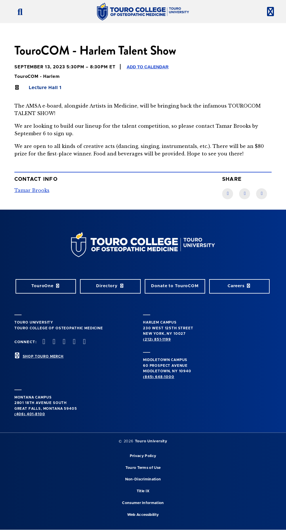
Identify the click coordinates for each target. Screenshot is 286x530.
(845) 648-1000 (158, 377)
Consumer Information (143, 503)
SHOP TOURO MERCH (43, 356)
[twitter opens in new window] (53, 342)
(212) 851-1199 (157, 339)
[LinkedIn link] (244, 193)
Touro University (151, 441)
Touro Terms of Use (143, 468)
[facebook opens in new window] (43, 342)
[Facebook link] (227, 193)
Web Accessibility (143, 515)
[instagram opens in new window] (63, 342)
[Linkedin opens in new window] (83, 342)
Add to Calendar (148, 66)
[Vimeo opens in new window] (73, 342)
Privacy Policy (143, 456)
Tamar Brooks (31, 190)
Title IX (143, 491)
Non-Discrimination (143, 479)
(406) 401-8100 (29, 414)
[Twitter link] (261, 193)
